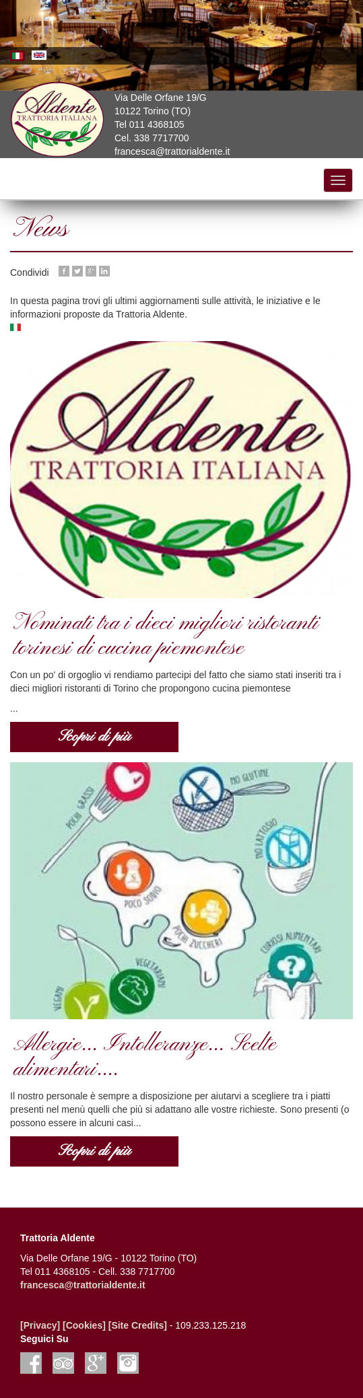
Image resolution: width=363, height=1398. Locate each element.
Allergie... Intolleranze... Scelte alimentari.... (144, 1057)
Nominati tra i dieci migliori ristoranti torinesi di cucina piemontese (166, 636)
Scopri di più (94, 737)
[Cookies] (84, 1325)
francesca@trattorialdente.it (82, 1285)
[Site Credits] (137, 1325)
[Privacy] (40, 1325)
